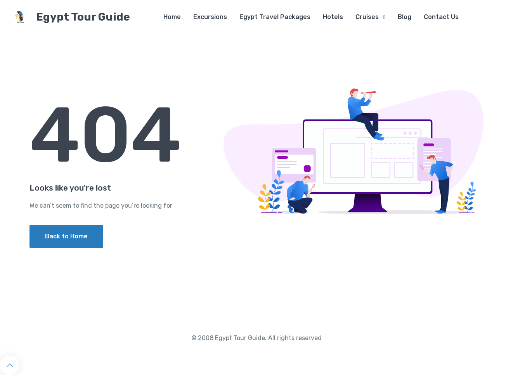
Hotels (333, 17)
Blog (404, 17)
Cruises (367, 17)
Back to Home (66, 236)
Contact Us (441, 17)
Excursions (210, 17)
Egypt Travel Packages (274, 17)
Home (172, 17)
